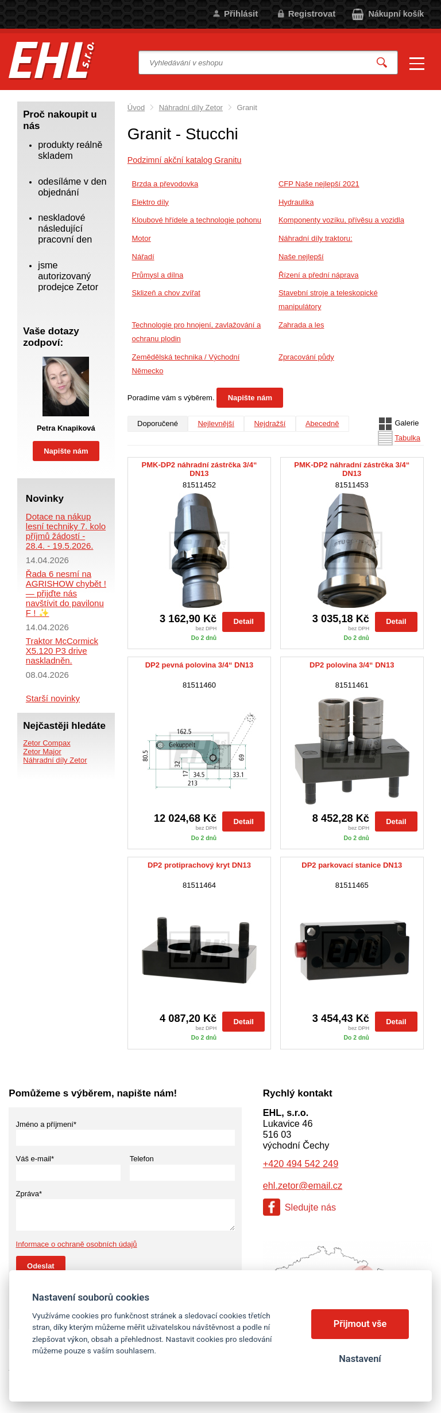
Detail (243, 621)
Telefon (142, 1158)
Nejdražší (269, 423)
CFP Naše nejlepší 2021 (318, 183)
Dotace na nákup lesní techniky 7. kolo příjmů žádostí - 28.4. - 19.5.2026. (66, 531)
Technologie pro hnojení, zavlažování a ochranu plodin (196, 332)
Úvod (136, 107)
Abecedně (322, 423)
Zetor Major (42, 751)
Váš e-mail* (35, 1158)
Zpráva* (29, 1193)
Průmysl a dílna (158, 275)
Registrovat (312, 13)
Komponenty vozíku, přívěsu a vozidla (341, 220)
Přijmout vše (360, 1323)
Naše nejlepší (301, 256)
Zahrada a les (301, 325)
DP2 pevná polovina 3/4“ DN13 (199, 665)
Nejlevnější (216, 423)
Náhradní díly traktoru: (315, 238)
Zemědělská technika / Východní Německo (186, 364)
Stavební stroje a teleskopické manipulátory (328, 299)
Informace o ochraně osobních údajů (76, 1244)
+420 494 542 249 (300, 1163)
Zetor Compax (46, 743)
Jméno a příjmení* (46, 1124)
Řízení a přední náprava (318, 275)
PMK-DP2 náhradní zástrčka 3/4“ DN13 (199, 469)
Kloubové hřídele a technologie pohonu (197, 220)
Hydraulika (296, 202)
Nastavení (360, 1358)
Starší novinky (53, 698)
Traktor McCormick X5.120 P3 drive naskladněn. (62, 650)
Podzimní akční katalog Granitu (184, 160)
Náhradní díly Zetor (191, 107)
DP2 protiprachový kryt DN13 (199, 865)
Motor (141, 238)
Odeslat (41, 1266)
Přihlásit (241, 13)
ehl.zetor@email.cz (302, 1185)
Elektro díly (150, 202)
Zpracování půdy (306, 357)
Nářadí (143, 256)
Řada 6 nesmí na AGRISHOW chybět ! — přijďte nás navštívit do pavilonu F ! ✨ (66, 593)
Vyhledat (381, 62)
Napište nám (250, 397)
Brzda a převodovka (165, 183)
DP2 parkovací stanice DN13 (351, 865)
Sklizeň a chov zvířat (166, 292)
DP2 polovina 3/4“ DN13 (352, 665)
